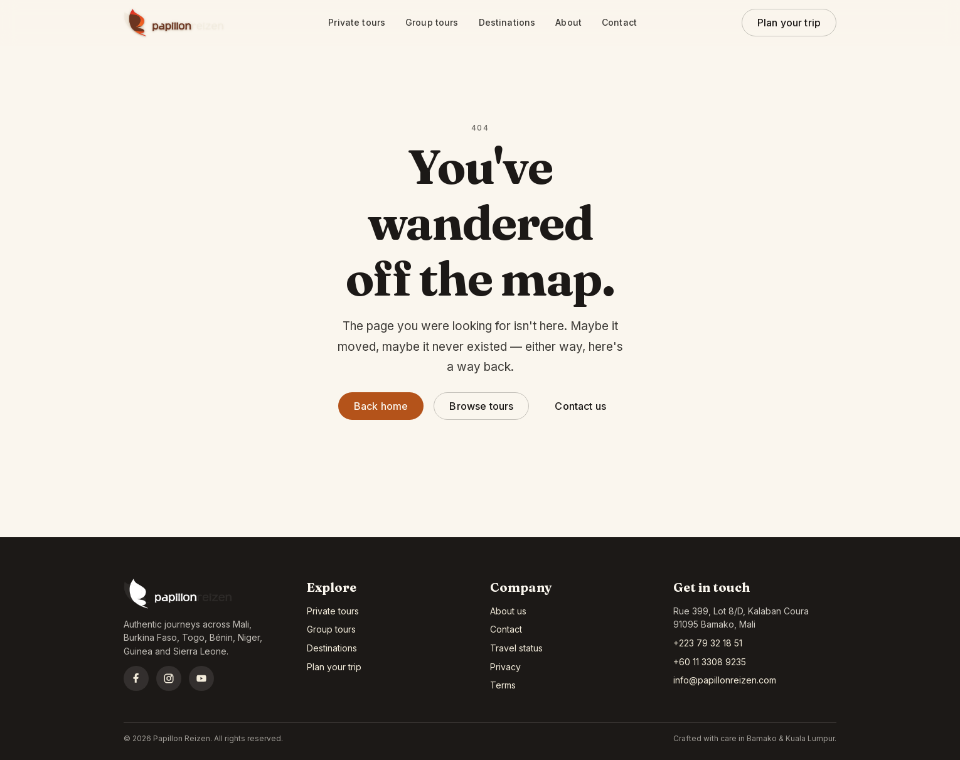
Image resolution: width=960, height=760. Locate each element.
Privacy (505, 666)
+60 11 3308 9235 (709, 661)
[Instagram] (168, 678)
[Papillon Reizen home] (174, 23)
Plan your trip (789, 22)
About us (508, 611)
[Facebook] (136, 678)
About (568, 22)
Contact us (580, 406)
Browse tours (481, 406)
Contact (619, 22)
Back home (381, 406)
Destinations (507, 22)
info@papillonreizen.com (724, 680)
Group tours (432, 22)
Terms (503, 685)
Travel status (516, 648)
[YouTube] (201, 678)
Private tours (356, 22)
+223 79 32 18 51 (707, 643)
